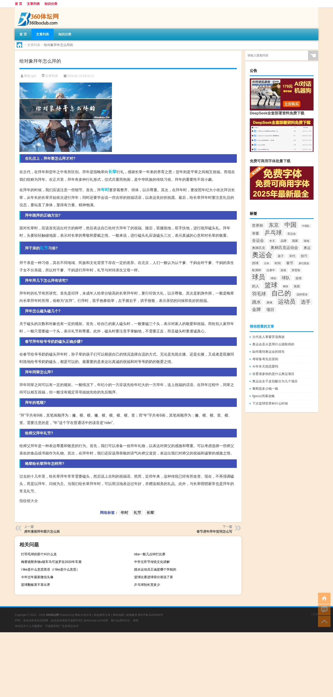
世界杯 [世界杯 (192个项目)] (257, 225)
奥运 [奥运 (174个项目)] (307, 248)
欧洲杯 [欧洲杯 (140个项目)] (256, 270)
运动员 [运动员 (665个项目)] (286, 301)
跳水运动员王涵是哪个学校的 (155, 569)
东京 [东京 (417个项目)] (274, 225)
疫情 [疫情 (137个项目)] (299, 278)
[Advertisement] (139, 664)
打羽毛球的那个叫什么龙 (39, 554)
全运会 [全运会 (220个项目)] (258, 240)
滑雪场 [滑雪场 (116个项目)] (296, 270)
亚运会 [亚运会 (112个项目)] (291, 233)
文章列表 (33, 4)
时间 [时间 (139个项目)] (278, 263)
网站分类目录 (83, 615)
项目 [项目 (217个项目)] (270, 309)
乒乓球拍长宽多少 (147, 584)
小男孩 (314, 614)
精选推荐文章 (102, 615)
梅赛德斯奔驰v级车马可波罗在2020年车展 (51, 562)
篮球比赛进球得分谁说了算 (153, 577)
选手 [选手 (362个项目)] (306, 301)
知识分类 (50, 4)
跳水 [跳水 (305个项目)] (256, 301)
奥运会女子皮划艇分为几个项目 (275, 381)
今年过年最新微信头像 (37, 577)
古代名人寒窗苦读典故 (268, 337)
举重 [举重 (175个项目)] (255, 233)
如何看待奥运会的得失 (268, 351)
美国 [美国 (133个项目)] (297, 286)
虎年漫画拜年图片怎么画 (42, 531)
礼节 (44, 248)
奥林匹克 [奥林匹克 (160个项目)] (258, 248)
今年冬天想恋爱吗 (265, 366)
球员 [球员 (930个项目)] (258, 277)
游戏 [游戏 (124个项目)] (283, 270)
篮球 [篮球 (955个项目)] (271, 285)
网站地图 (118, 615)
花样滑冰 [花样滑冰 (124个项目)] (302, 294)
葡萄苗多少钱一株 (265, 388)
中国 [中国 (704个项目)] (290, 224)
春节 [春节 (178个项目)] (289, 263)
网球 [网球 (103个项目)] (285, 286)
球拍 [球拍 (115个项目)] (273, 278)
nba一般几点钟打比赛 (149, 554)
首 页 (18, 4)
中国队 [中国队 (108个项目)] (306, 225)
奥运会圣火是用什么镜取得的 (273, 344)
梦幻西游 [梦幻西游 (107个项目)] (304, 263)
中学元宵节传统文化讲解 (152, 562)
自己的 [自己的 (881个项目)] (281, 293)
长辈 (112, 171)
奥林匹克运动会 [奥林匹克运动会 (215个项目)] (284, 248)
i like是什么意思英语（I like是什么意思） (50, 569)
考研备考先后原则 (265, 359)
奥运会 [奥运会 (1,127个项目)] (262, 254)
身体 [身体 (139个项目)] (269, 302)
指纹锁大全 (28, 501)
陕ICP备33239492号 (150, 615)
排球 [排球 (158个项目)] (255, 263)
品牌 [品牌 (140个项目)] (284, 241)
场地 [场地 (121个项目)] (306, 241)
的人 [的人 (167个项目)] (255, 286)
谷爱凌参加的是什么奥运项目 (273, 374)
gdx (33, 76)
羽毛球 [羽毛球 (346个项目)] (259, 293)
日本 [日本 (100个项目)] (266, 263)
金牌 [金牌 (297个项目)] (256, 309)
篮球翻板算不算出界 (35, 584)
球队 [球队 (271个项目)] (286, 277)
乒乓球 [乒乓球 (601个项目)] (273, 233)
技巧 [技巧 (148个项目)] (304, 256)
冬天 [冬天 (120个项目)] (272, 241)
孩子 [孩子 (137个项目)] (281, 256)
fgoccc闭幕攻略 (263, 396)
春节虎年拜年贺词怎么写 (214, 531)
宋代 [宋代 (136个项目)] (292, 256)
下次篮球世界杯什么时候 (270, 403)
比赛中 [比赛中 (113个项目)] (271, 270)
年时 (105, 189)
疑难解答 (131, 615)
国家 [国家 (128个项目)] (295, 241)
